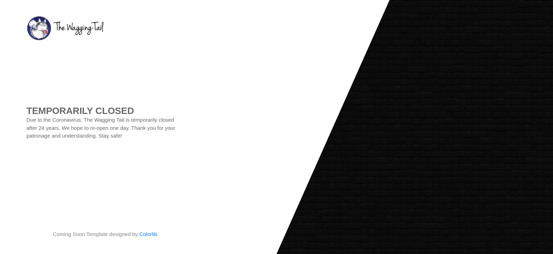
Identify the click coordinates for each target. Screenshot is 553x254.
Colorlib (148, 234)
